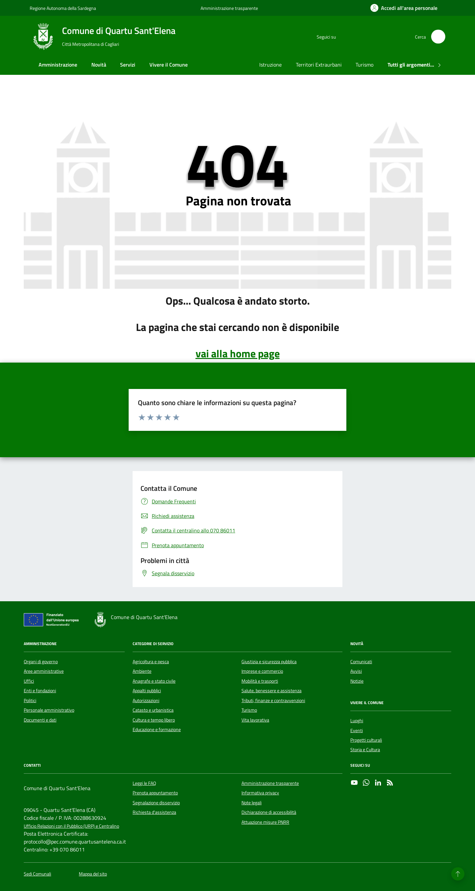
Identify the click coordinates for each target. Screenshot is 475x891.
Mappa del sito (93, 874)
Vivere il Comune (168, 65)
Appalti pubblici (147, 690)
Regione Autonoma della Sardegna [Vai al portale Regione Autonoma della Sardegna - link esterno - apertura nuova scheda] (63, 8)
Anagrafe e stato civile (154, 681)
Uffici (29, 681)
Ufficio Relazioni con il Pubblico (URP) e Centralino (71, 826)
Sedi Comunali (37, 874)
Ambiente (142, 671)
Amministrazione (58, 65)
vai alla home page (238, 353)
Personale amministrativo (49, 710)
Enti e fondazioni (40, 690)
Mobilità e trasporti (259, 681)
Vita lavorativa (255, 720)
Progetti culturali (366, 740)
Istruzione (270, 65)
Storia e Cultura (365, 749)
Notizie (357, 681)
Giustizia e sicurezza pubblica (269, 661)
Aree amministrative (44, 671)
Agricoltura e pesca (151, 661)
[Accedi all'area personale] (404, 8)
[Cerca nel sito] (438, 37)
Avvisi (356, 671)
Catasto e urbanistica (153, 710)
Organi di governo (41, 661)
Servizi (127, 65)
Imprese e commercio (262, 671)
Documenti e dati (40, 720)
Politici (30, 700)
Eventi (356, 730)
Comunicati (361, 661)
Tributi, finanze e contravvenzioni (273, 700)
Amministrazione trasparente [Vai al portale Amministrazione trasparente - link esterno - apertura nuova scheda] (229, 8)
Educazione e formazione (157, 729)
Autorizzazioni (146, 700)
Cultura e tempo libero (154, 720)
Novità (98, 65)
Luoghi (356, 720)
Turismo (364, 65)
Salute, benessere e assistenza (271, 690)
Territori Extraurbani (319, 65)
